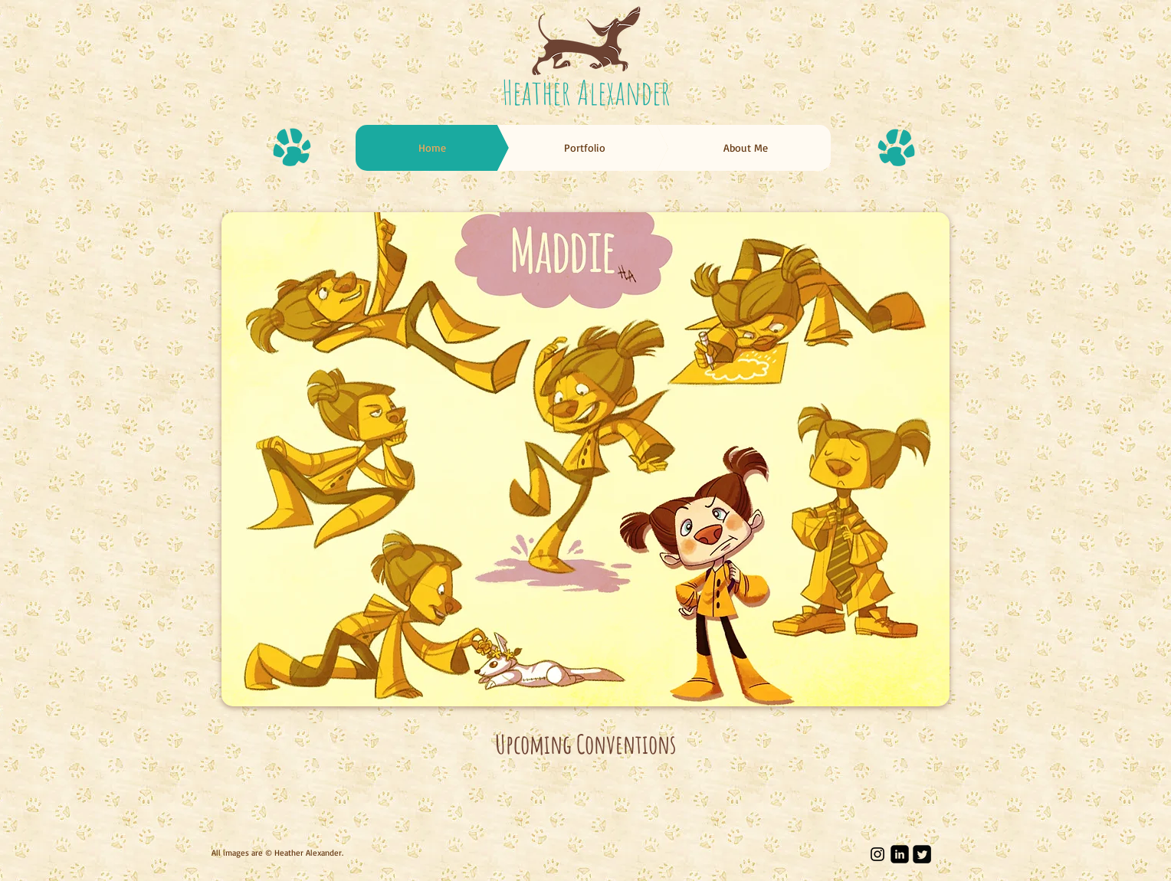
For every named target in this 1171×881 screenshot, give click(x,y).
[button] (585, 459)
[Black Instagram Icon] (877, 854)
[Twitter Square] (922, 854)
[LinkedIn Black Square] (900, 854)
